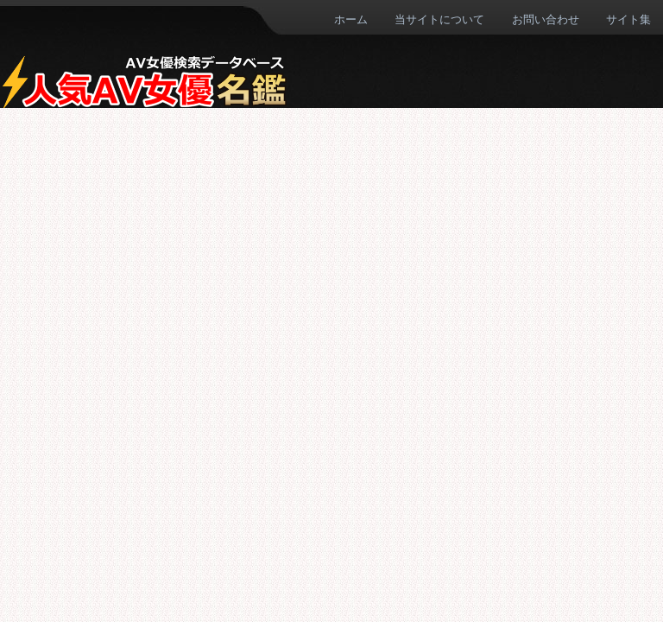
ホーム (351, 19)
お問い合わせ (545, 19)
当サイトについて (439, 19)
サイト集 (628, 19)
